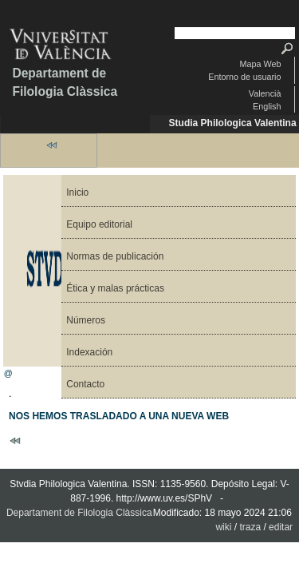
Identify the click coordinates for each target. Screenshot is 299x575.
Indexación (89, 352)
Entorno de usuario (244, 76)
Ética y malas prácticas (115, 288)
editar (281, 527)
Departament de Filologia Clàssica (64, 82)
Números (85, 320)
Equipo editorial (99, 224)
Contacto (85, 384)
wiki (223, 527)
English (267, 106)
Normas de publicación (114, 256)
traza (250, 527)
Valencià (265, 93)
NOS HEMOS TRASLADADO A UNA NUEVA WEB (119, 416)
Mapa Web (260, 64)
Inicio (77, 192)
